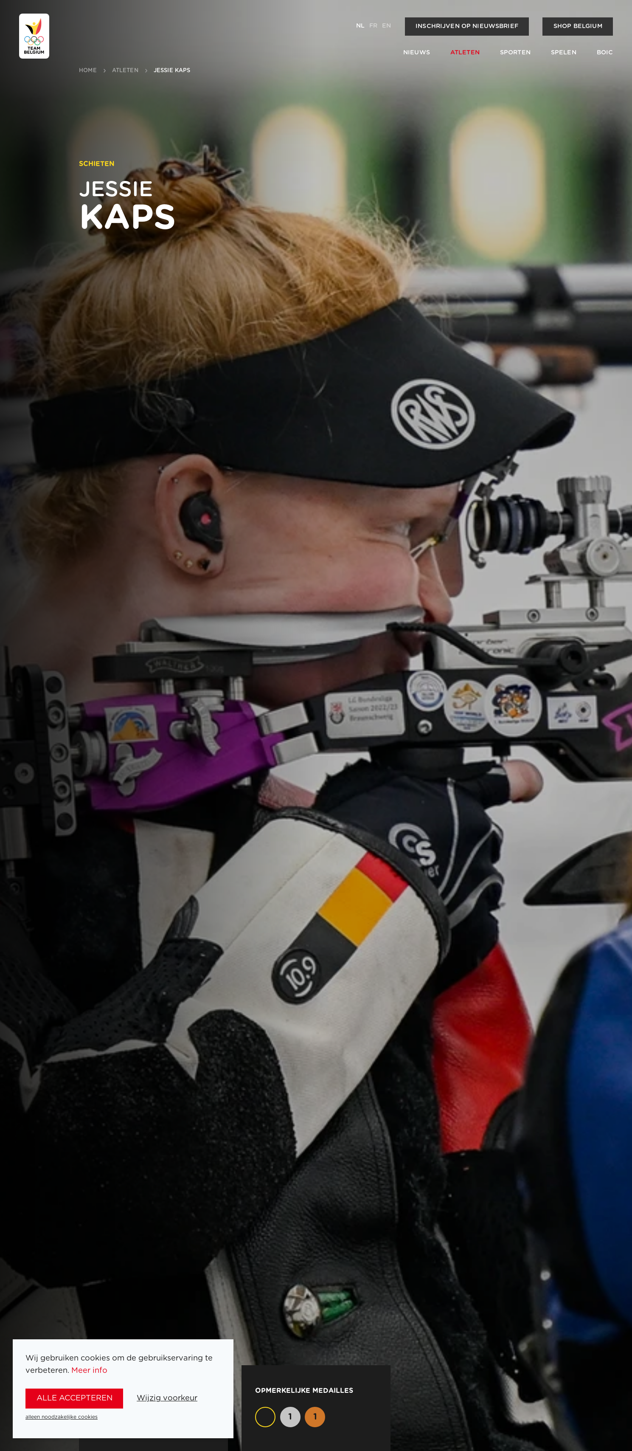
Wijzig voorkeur (167, 1398)
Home (88, 70)
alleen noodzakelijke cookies (61, 1417)
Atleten (465, 53)
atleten (125, 70)
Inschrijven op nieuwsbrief (467, 26)
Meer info (89, 1370)
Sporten (515, 53)
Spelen (563, 53)
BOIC (605, 53)
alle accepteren (74, 1398)
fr (373, 26)
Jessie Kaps (172, 70)
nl (360, 26)
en (386, 26)
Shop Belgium (577, 26)
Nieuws (416, 53)
